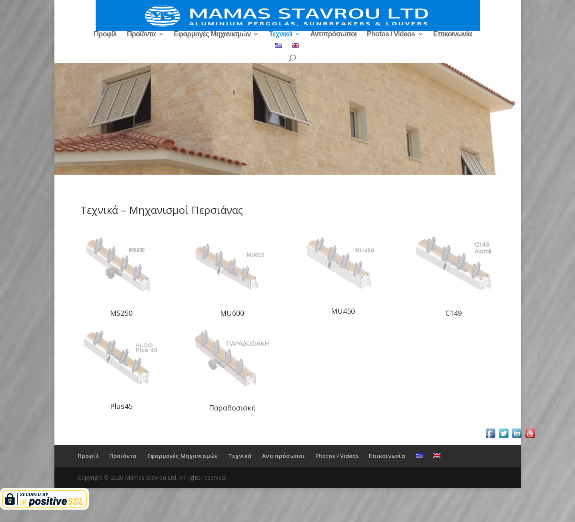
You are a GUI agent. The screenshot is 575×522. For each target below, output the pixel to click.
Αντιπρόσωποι (333, 34)
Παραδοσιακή (232, 407)
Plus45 (121, 406)
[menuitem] (278, 48)
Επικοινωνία (452, 34)
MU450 (343, 311)
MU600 (232, 313)
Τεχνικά (280, 34)
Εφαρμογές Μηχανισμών (212, 34)
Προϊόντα (141, 34)
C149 (453, 313)
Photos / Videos (391, 34)
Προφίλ (105, 34)
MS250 (121, 313)
